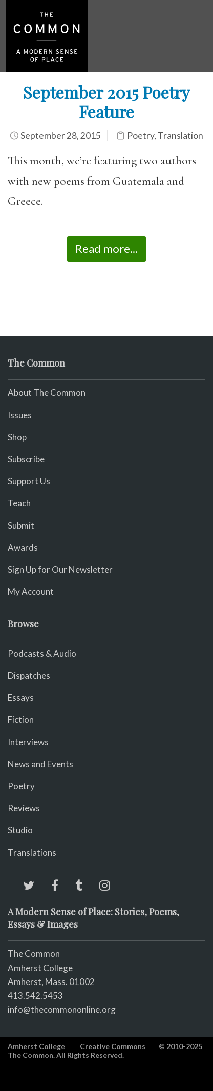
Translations (32, 852)
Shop (17, 437)
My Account (31, 591)
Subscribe (26, 459)
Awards (23, 547)
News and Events (40, 764)
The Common (34, 953)
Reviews (24, 808)
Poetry (140, 135)
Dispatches (29, 675)
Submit (21, 525)
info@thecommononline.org (62, 1009)
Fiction (21, 719)
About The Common (47, 392)
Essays (21, 697)
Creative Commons (112, 1046)
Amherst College (36, 1046)
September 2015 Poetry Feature (106, 101)
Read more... (106, 248)
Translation (180, 135)
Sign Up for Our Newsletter (60, 569)
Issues (20, 415)
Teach (19, 503)
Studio (20, 830)
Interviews (28, 742)
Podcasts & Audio (42, 653)
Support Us (29, 481)
